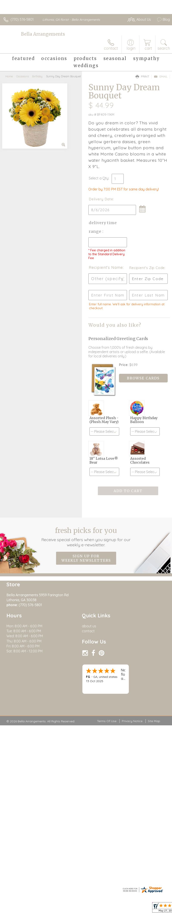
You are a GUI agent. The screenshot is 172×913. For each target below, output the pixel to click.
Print (142, 76)
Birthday (37, 76)
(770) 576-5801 (22, 19)
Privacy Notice (132, 721)
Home (9, 76)
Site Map (154, 721)
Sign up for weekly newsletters (86, 558)
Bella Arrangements (43, 34)
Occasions (22, 76)
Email (160, 76)
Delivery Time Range (103, 227)
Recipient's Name (106, 267)
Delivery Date (101, 199)
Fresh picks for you (86, 536)
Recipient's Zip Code (147, 268)
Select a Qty (98, 178)
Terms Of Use (106, 721)
